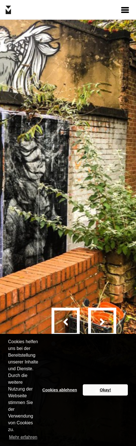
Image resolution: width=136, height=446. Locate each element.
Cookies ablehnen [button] (59, 390)
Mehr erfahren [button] (23, 437)
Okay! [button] (105, 390)
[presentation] (66, 322)
